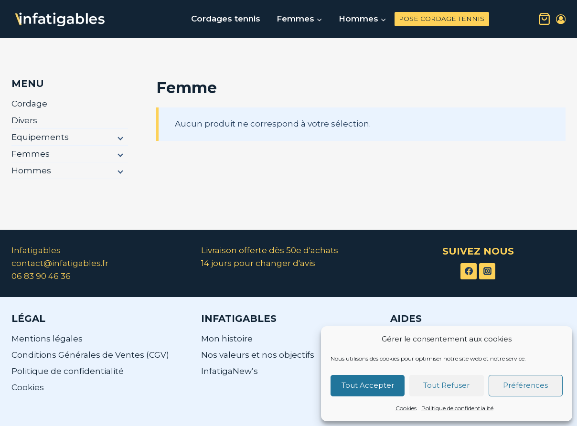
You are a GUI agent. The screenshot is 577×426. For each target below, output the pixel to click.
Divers (24, 120)
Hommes (31, 170)
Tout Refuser (446, 385)
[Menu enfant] (119, 137)
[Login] (561, 19)
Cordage (29, 103)
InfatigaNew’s (229, 371)
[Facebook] (468, 271)
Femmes (30, 154)
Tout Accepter (368, 385)
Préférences (525, 385)
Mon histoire (227, 338)
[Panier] (544, 19)
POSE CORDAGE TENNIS (441, 18)
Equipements (40, 137)
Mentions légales (47, 338)
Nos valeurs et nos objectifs (257, 355)
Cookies (406, 408)
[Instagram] (487, 271)
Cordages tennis (225, 18)
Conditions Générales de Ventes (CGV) (90, 355)
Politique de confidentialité (457, 408)
